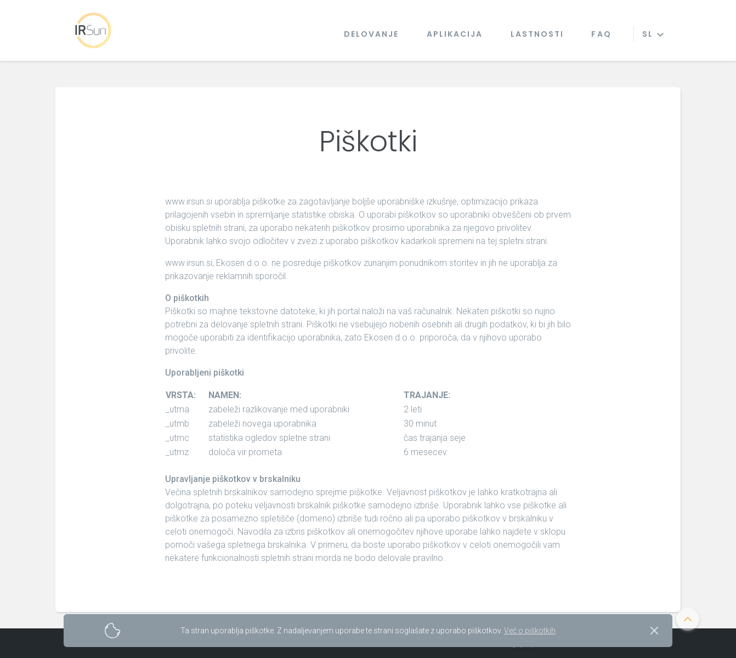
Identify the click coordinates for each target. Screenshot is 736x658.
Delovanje (371, 34)
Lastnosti (537, 34)
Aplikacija (455, 34)
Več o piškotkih (530, 630)
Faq (601, 34)
